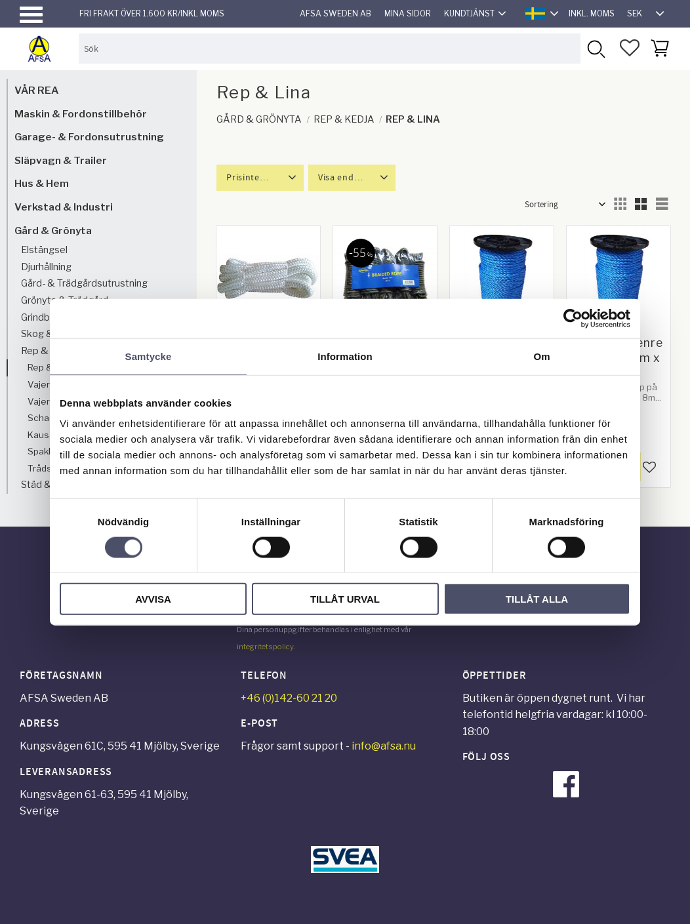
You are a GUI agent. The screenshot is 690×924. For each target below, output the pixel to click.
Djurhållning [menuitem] (46, 267)
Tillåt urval (345, 599)
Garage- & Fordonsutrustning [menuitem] (89, 137)
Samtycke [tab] (148, 355)
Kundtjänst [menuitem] (469, 13)
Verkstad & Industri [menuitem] (63, 207)
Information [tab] (345, 355)
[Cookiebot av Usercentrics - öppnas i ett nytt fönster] (573, 318)
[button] (31, 14)
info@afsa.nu (384, 746)
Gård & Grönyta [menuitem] (53, 230)
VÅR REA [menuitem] (36, 90)
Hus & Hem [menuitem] (41, 183)
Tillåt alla (537, 599)
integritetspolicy (265, 646)
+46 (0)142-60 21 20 (289, 698)
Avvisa (153, 599)
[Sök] (595, 48)
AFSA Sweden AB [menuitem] (335, 13)
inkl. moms (592, 13)
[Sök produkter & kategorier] (329, 48)
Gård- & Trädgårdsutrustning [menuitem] (84, 283)
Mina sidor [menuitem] (407, 13)
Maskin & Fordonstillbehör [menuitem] (80, 114)
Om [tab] (541, 355)
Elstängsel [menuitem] (44, 250)
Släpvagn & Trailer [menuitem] (60, 160)
